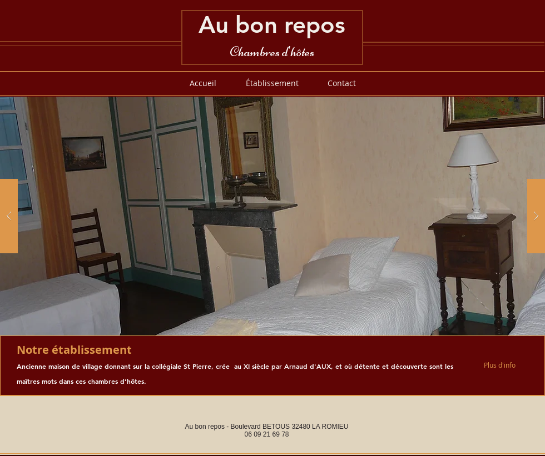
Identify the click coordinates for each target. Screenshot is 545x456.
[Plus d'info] (503, 365)
